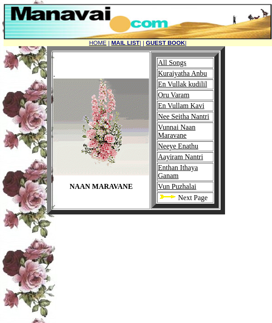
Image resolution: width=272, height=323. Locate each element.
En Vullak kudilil (182, 84)
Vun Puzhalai (177, 186)
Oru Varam (173, 95)
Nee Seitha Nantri (183, 116)
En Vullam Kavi (181, 105)
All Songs (172, 62)
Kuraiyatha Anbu (182, 73)
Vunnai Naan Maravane (177, 131)
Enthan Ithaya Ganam (178, 171)
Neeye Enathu (178, 146)
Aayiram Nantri (180, 157)
